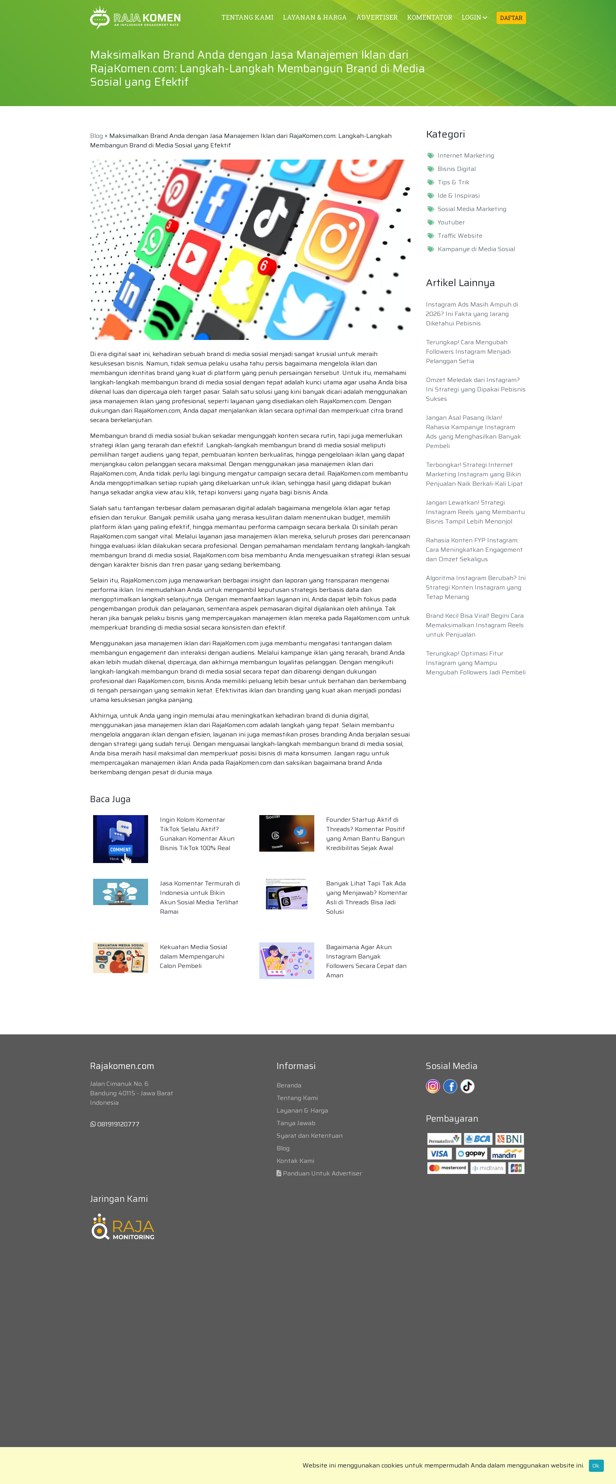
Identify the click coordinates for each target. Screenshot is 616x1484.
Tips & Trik (453, 182)
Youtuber (451, 222)
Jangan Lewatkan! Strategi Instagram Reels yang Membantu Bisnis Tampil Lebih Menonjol (475, 512)
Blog (96, 136)
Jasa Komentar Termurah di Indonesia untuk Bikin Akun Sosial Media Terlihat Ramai (200, 897)
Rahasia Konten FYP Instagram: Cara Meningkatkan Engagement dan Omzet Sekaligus (474, 549)
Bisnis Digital (457, 169)
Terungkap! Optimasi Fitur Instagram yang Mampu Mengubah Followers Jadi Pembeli (476, 662)
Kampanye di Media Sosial (476, 249)
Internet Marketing (466, 155)
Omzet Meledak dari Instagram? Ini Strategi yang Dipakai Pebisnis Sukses (476, 389)
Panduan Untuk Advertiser (322, 1173)
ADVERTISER (377, 17)
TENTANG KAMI (247, 17)
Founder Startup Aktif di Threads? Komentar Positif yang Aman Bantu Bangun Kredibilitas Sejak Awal (365, 834)
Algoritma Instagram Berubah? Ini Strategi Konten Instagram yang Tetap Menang (476, 587)
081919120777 (114, 1124)
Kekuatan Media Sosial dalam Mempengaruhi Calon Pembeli (193, 956)
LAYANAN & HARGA (315, 17)
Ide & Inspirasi (459, 195)
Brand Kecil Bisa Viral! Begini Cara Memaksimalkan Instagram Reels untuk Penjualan (475, 625)
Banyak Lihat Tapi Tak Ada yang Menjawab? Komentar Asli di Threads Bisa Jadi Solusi (366, 897)
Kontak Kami (295, 1161)
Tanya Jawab (296, 1123)
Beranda (289, 1085)
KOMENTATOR (429, 17)
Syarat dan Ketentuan (310, 1136)
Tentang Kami (297, 1098)
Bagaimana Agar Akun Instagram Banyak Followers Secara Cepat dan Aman (366, 961)
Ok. (596, 1465)
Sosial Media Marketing (472, 209)
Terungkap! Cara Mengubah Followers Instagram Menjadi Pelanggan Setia (468, 351)
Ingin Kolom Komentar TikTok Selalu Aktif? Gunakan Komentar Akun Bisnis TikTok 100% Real (197, 834)
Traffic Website (460, 236)
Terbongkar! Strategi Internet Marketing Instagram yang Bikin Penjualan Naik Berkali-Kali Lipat (474, 474)
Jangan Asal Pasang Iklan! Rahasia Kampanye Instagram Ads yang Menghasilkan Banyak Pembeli (473, 432)
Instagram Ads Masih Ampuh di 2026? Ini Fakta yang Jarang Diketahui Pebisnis (472, 313)
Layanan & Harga (302, 1110)
